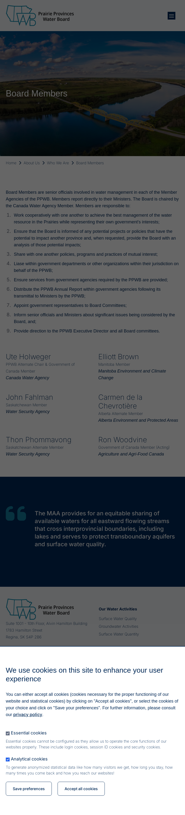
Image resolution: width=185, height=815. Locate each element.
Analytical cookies (29, 759)
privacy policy (27, 715)
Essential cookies (29, 733)
